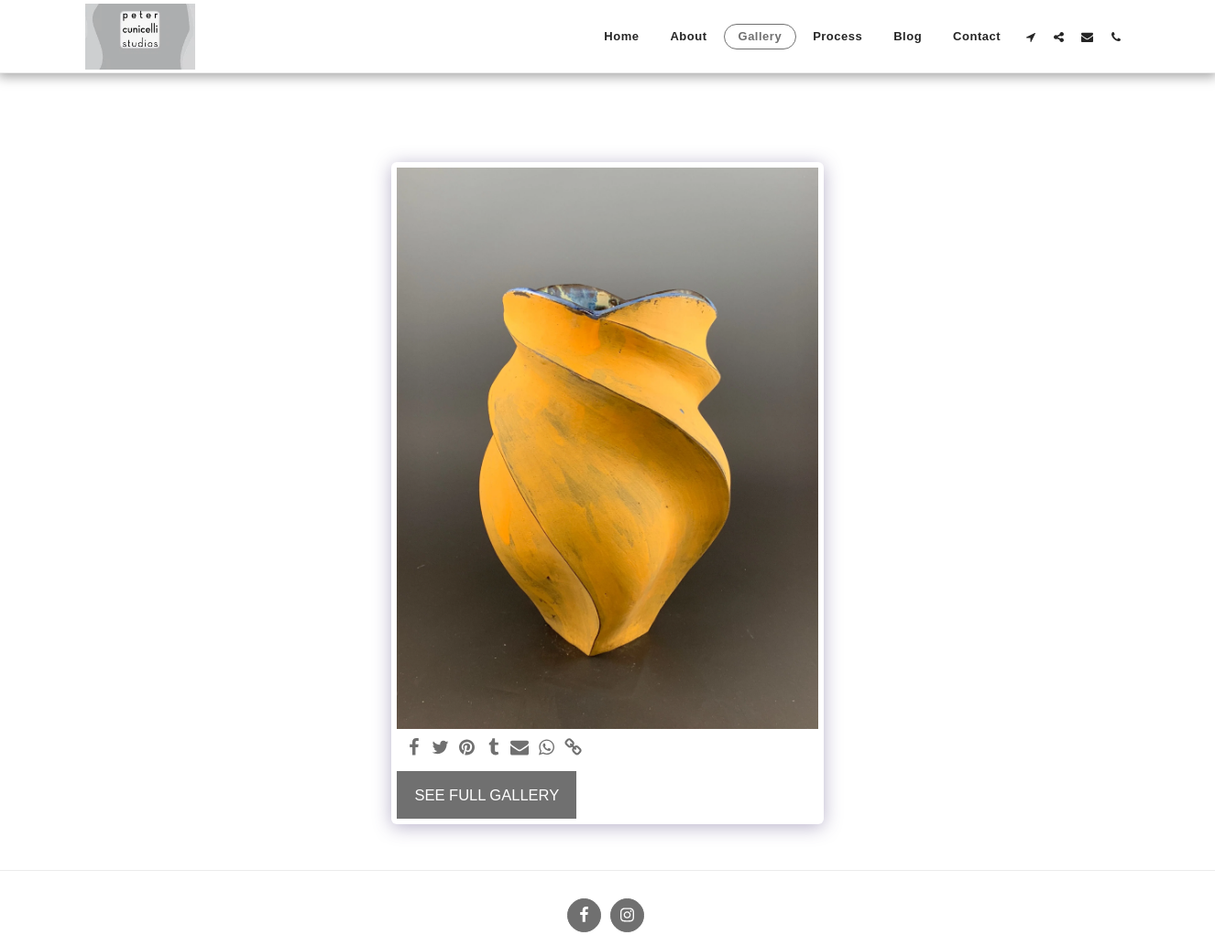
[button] (1030, 36)
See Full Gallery (486, 795)
